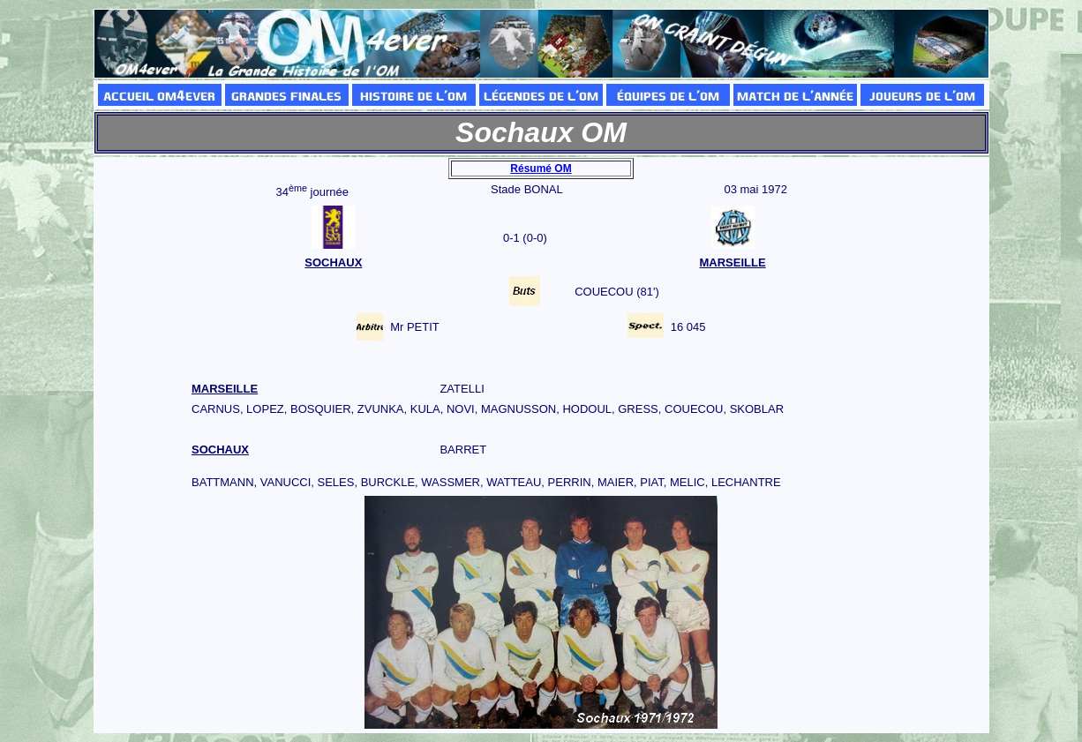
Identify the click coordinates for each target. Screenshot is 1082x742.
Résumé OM (540, 168)
